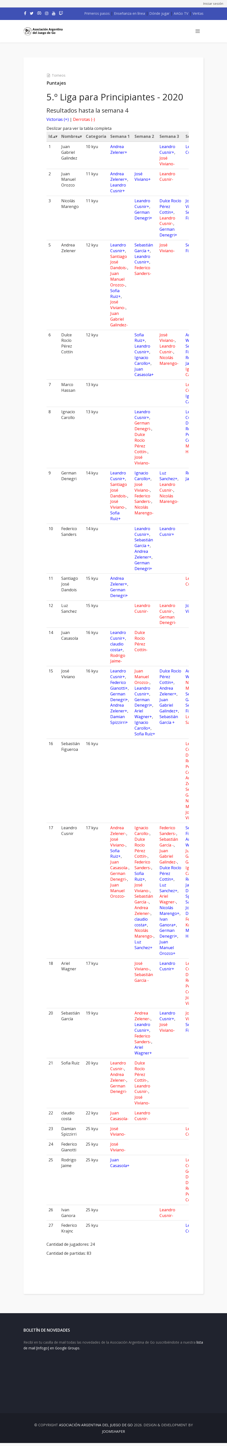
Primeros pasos (97, 13)
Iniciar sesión (213, 3)
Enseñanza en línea (129, 13)
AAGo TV (181, 13)
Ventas (198, 13)
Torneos (61, 75)
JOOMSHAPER (113, 1434)
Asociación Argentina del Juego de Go (96, 1428)
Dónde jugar (159, 13)
